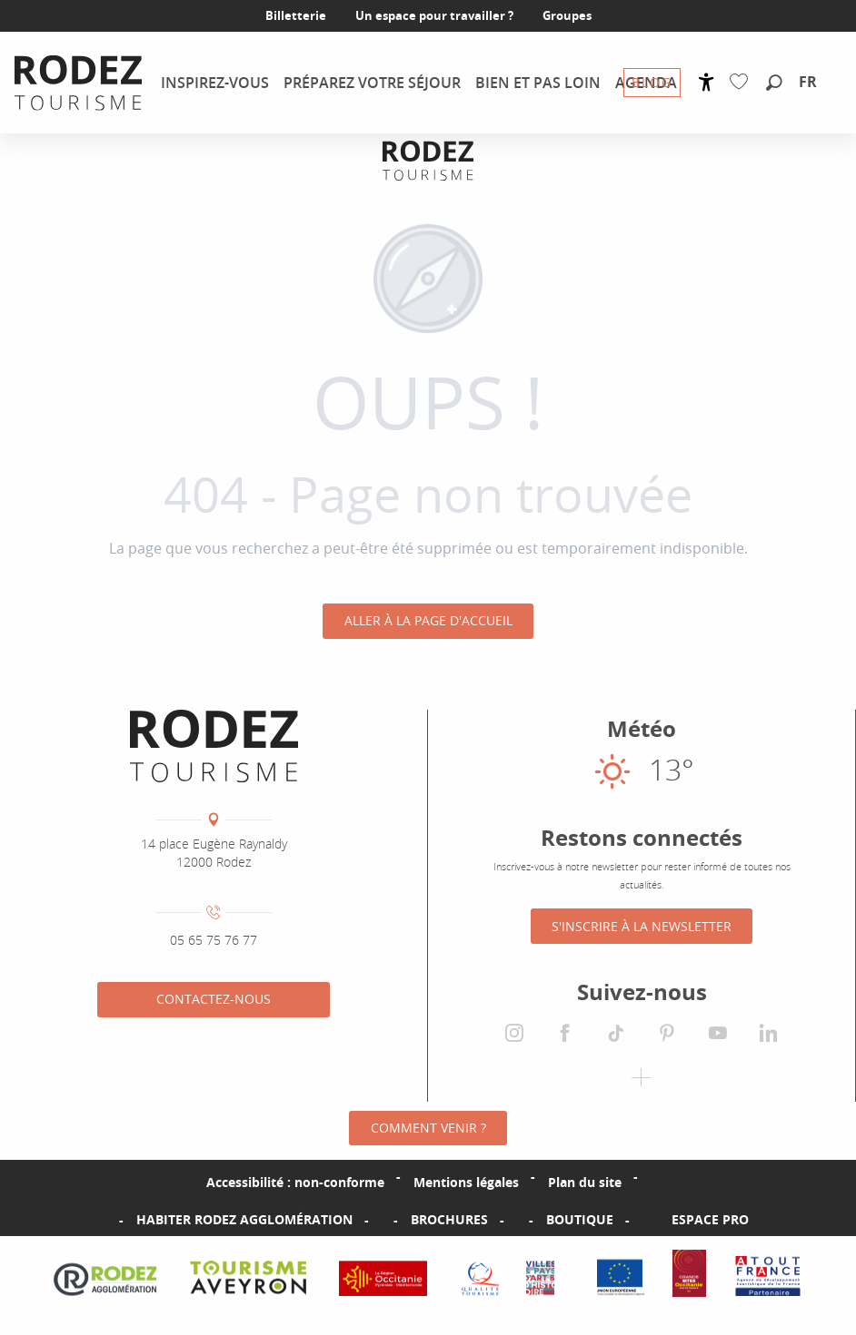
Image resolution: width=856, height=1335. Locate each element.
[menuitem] (78, 82)
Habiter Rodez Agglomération (244, 1220)
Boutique (579, 1220)
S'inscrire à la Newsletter (642, 926)
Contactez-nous (213, 998)
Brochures (449, 1220)
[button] (774, 83)
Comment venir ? (428, 1127)
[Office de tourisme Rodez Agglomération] (428, 160)
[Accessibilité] (706, 82)
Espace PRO (710, 1220)
